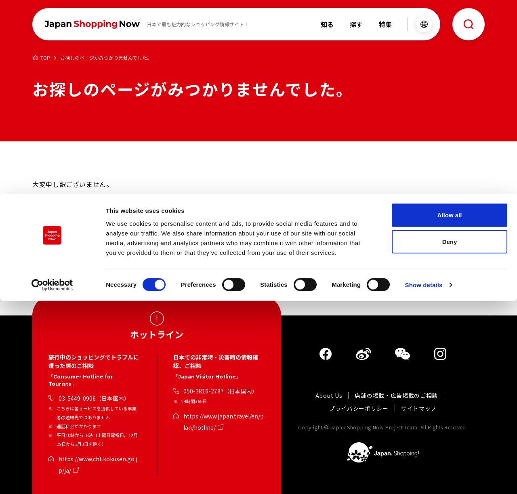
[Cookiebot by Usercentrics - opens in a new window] (52, 478)
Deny (449, 434)
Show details (424, 478)
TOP (45, 58)
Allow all (449, 408)
